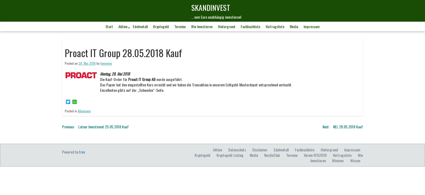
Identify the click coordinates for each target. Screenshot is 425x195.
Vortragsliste (275, 26)
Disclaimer (260, 149)
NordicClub (272, 155)
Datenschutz (237, 149)
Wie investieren (201, 26)
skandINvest (210, 7)
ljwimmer (106, 63)
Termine (180, 26)
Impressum (312, 26)
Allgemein (84, 111)
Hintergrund (226, 26)
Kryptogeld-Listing (230, 155)
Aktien (122, 26)
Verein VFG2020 (315, 155)
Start (109, 26)
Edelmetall (140, 26)
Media (294, 26)
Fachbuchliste (250, 26)
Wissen (355, 160)
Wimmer (338, 160)
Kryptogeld (161, 26)
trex (82, 152)
